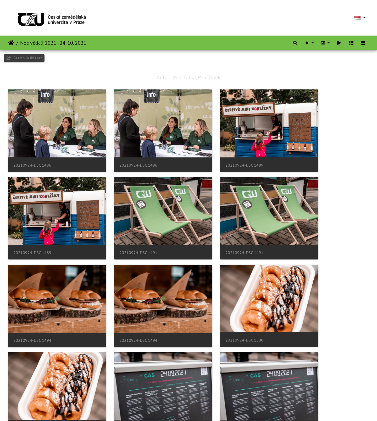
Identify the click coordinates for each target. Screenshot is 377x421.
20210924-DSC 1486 (32, 155)
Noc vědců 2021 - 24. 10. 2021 (53, 42)
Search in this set (24, 57)
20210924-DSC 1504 (32, 389)
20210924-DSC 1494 (217, 233)
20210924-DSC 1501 (217, 311)
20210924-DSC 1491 (32, 233)
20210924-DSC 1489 (217, 155)
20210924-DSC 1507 (217, 389)
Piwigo (202, 410)
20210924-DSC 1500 (32, 311)
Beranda (11, 43)
